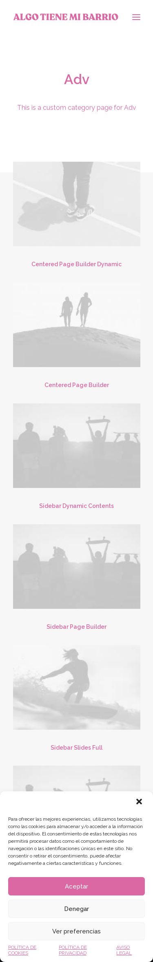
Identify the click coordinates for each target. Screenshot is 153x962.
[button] (140, 802)
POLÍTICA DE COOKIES (22, 950)
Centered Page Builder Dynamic (76, 264)
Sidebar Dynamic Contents (76, 506)
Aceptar (76, 886)
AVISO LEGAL (124, 950)
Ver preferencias (76, 931)
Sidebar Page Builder (76, 627)
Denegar (76, 909)
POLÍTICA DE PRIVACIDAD (73, 950)
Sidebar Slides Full (76, 747)
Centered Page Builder (76, 385)
